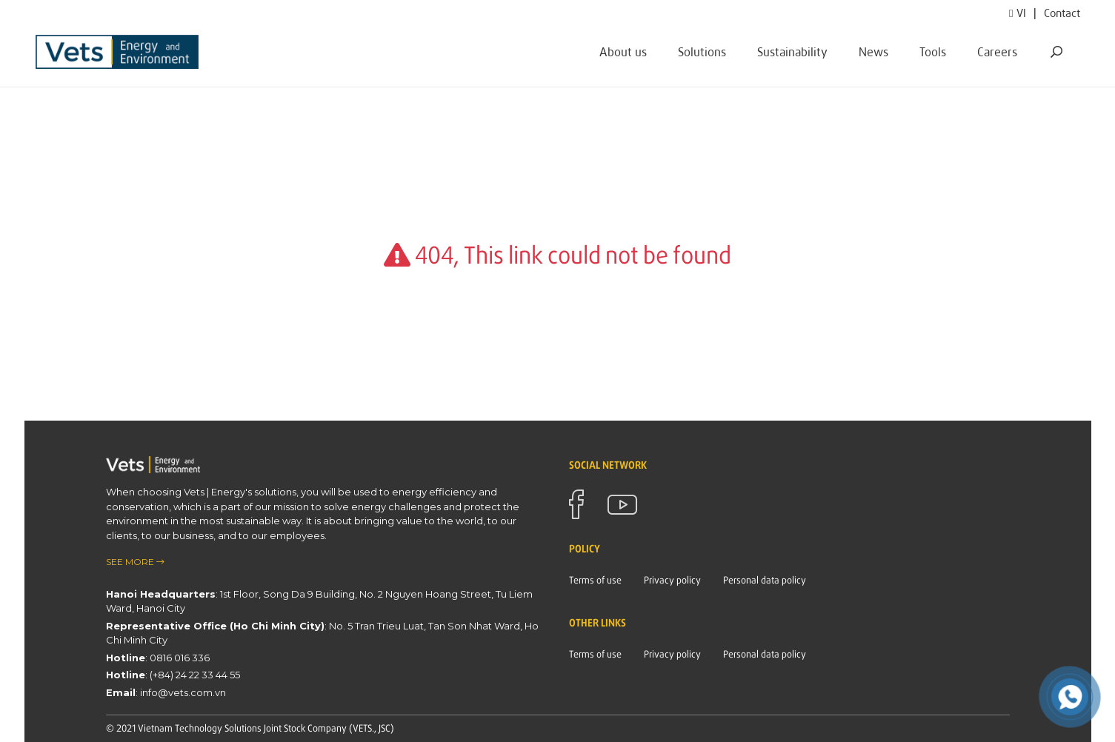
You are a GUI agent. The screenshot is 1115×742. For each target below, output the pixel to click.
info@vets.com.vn (183, 692)
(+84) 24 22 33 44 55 (195, 675)
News (873, 51)
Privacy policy (672, 580)
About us (623, 51)
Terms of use (595, 580)
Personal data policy (764, 580)
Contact (1062, 12)
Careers (997, 51)
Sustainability (792, 51)
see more (135, 561)
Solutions (702, 51)
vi (1017, 12)
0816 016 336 (180, 658)
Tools (932, 51)
